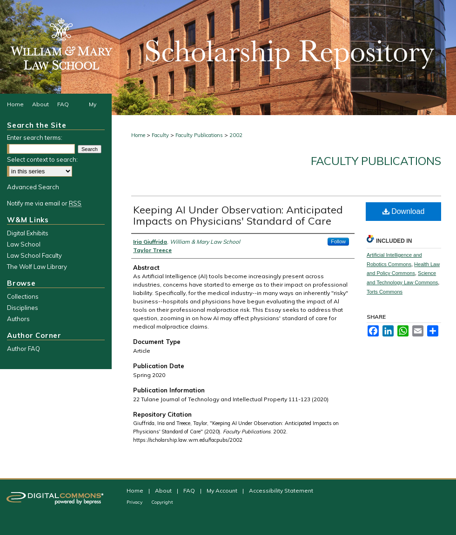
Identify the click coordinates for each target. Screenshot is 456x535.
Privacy (135, 502)
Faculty (160, 135)
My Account (223, 490)
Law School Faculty (34, 255)
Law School (23, 244)
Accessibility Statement (281, 490)
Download (403, 211)
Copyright (162, 502)
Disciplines (22, 307)
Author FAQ (23, 348)
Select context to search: (42, 159)
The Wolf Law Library (37, 266)
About (164, 490)
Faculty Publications (199, 135)
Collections (23, 296)
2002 (235, 135)
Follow (338, 241)
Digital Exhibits (27, 233)
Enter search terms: (34, 137)
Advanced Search (33, 187)
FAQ (189, 490)
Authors (18, 318)
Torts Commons (384, 292)
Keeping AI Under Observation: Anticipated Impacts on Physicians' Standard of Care (238, 215)
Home (138, 135)
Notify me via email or (44, 203)
